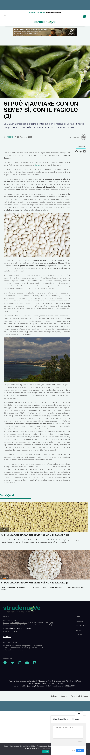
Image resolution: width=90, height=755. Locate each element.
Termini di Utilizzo (79, 696)
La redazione (10, 643)
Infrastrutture (81, 626)
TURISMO (10, 137)
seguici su (7, 658)
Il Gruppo (7, 637)
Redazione (76, 137)
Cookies (64, 696)
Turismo (79, 635)
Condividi (82, 146)
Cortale (37, 165)
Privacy (54, 696)
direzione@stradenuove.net (20, 628)
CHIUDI (45, 752)
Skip (73, 750)
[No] (87, 749)
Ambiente (79, 621)
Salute (78, 630)
